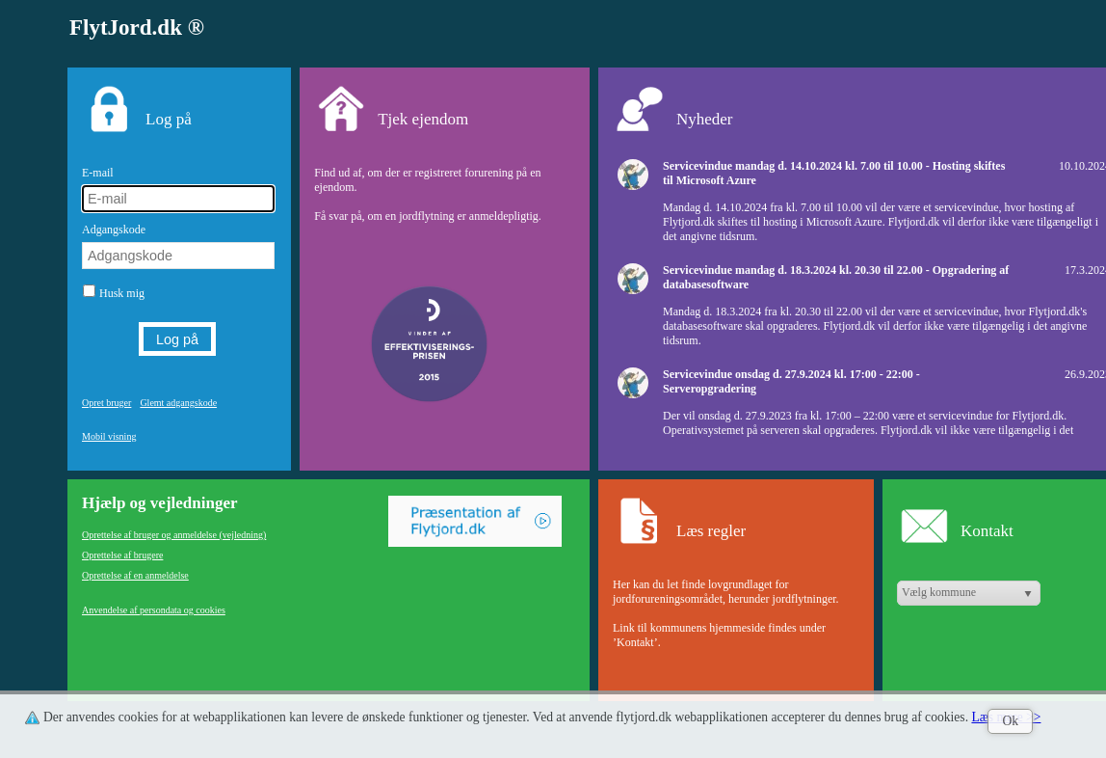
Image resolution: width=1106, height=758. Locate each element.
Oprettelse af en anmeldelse (135, 575)
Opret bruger (106, 402)
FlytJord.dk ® (136, 27)
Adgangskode (113, 229)
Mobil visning (109, 436)
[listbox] (968, 593)
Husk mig (122, 293)
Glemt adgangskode (178, 402)
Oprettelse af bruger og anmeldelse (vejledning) (174, 534)
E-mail (98, 172)
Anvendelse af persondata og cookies (153, 610)
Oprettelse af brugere (122, 555)
